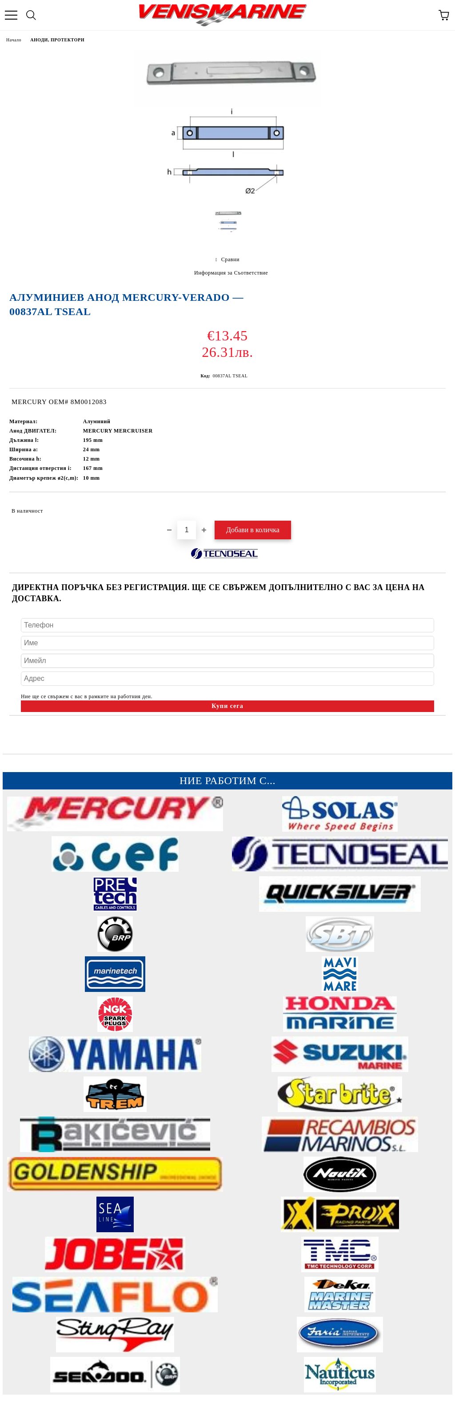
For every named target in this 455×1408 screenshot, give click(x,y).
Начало (13, 39)
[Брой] (186, 530)
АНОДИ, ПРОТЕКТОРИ (57, 39)
